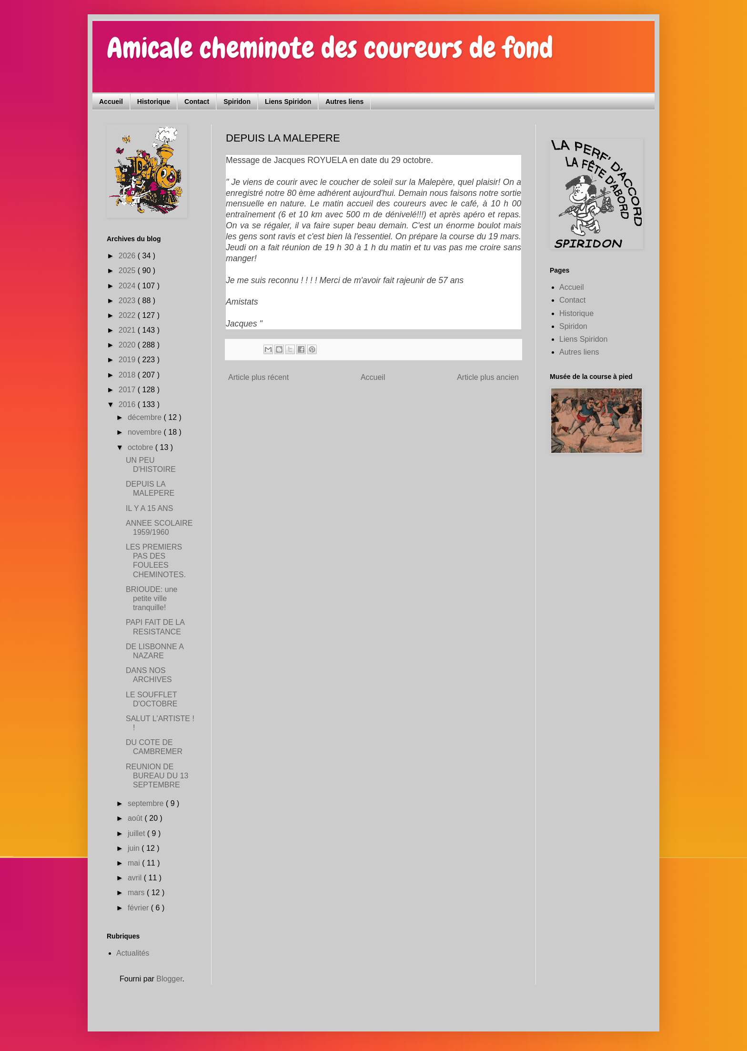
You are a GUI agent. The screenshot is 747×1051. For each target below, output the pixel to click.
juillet (137, 833)
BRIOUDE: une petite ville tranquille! (151, 598)
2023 (128, 300)
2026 (128, 256)
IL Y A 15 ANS (149, 508)
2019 (128, 360)
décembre (146, 417)
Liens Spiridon (288, 101)
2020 (128, 345)
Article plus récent (258, 377)
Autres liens (344, 101)
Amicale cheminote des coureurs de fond (330, 48)
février (139, 908)
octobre (141, 447)
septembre (147, 803)
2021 (128, 330)
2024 (128, 286)
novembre (146, 432)
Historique (153, 101)
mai (135, 863)
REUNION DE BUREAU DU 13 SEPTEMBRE (157, 776)
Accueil (111, 101)
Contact (196, 101)
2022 (128, 315)
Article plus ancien (488, 377)
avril (136, 878)
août (136, 818)
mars (137, 892)
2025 (128, 270)
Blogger (169, 979)
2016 (128, 404)
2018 (128, 375)
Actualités (132, 953)
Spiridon (237, 101)
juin (134, 848)
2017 (128, 390)
